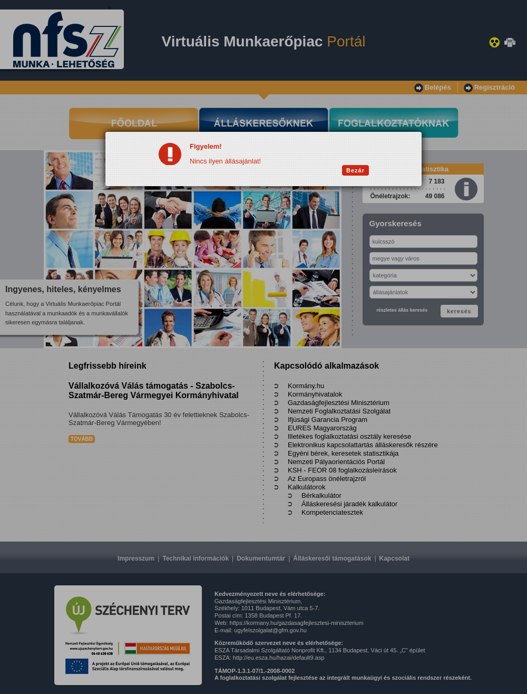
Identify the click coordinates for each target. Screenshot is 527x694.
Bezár (355, 170)
